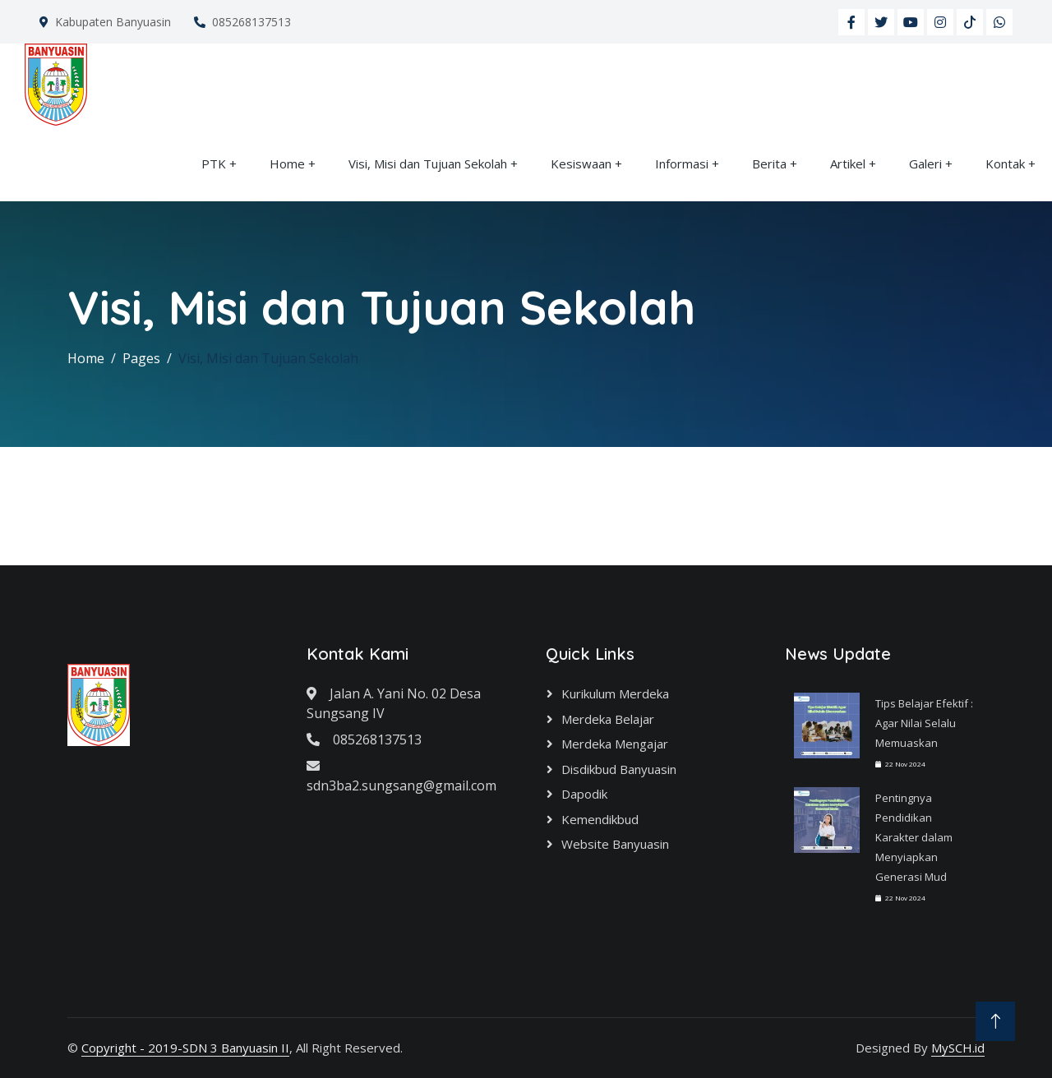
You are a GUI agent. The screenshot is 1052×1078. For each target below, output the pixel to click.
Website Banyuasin (615, 844)
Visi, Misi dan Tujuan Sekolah (427, 163)
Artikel (847, 163)
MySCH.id (958, 1047)
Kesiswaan (581, 163)
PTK (213, 163)
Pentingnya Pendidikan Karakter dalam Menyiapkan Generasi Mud (914, 837)
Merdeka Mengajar (614, 743)
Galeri (925, 163)
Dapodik (584, 793)
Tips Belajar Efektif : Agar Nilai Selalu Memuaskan (924, 723)
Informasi (681, 163)
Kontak (1005, 163)
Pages (141, 358)
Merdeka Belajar (607, 719)
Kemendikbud (600, 819)
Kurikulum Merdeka (615, 693)
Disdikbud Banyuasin (618, 769)
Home (287, 163)
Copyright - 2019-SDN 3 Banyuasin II (185, 1047)
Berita (769, 163)
